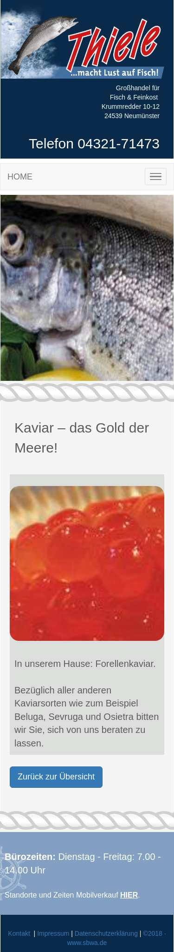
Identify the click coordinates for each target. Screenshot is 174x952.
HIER (129, 895)
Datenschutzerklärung (106, 933)
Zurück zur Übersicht (56, 776)
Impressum (53, 933)
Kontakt (19, 933)
